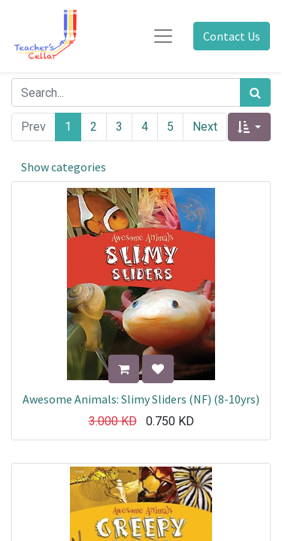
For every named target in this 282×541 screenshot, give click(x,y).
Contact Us (231, 36)
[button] (249, 127)
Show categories (63, 166)
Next (205, 126)
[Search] (255, 92)
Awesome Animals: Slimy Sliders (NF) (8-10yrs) (141, 399)
